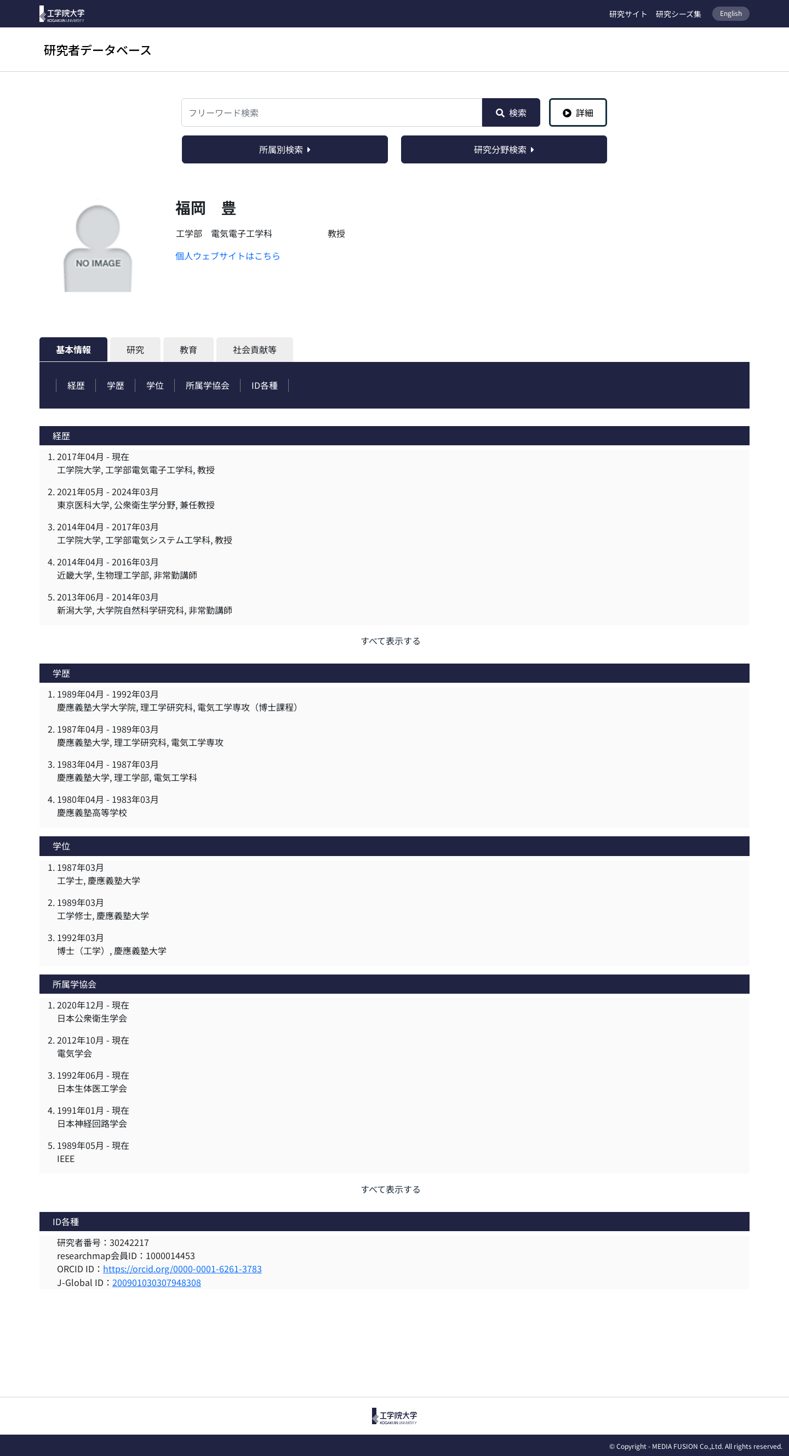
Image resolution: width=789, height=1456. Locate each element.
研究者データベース (98, 49)
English (731, 13)
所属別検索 (285, 149)
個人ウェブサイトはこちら (228, 255)
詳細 (578, 112)
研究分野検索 (504, 149)
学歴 (116, 385)
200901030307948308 (156, 1281)
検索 (511, 112)
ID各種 (267, 385)
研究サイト (628, 13)
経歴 (76, 385)
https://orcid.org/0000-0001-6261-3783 (182, 1267)
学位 (156, 385)
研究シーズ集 (678, 13)
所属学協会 (209, 385)
